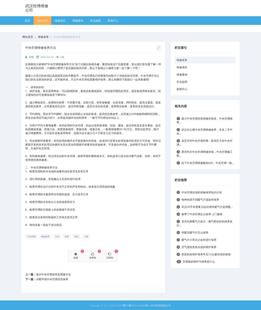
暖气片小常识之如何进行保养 (196, 240)
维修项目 (60, 20)
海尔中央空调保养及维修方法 (53, 274)
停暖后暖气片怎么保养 (192, 232)
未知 (31, 57)
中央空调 (31, 236)
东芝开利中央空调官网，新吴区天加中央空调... (204, 142)
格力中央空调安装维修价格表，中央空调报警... (204, 120)
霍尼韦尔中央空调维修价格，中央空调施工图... (204, 153)
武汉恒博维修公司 (36, 8)
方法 (57, 236)
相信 (76, 236)
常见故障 (95, 20)
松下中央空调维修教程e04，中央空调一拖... (205, 163)
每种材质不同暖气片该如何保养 (198, 199)
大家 (86, 236)
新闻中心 (113, 20)
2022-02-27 (46, 57)
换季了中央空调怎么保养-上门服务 (200, 214)
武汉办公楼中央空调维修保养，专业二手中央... (204, 131)
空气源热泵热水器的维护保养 (196, 247)
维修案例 (77, 20)
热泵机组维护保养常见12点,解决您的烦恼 (204, 254)
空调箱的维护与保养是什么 (196, 261)
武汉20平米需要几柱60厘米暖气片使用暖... (205, 207)
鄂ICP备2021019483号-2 (136, 305)
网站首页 (27, 37)
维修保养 (42, 20)
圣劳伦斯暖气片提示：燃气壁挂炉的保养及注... (204, 223)
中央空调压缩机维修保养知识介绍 (199, 192)
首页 (27, 20)
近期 (67, 236)
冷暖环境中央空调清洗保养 (52, 279)
